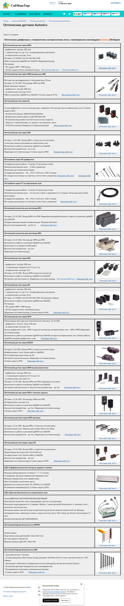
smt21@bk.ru (116, 3)
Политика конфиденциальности (14, 592)
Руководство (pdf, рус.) (63, 152)
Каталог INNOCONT (19, 21)
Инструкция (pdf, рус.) (63, 125)
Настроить (65, 600)
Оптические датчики (37, 21)
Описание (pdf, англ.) (107, 68)
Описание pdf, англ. (107, 546)
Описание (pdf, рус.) (85, 279)
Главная (5, 21)
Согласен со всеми (50, 600)
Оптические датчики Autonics (59, 21)
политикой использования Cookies (54, 591)
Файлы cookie (8, 596)
